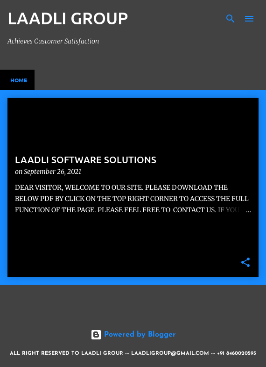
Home (18, 80)
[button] (245, 263)
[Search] (230, 18)
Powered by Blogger (133, 334)
